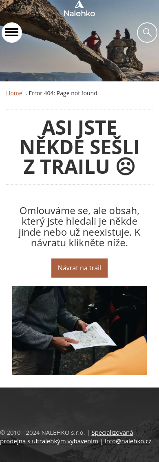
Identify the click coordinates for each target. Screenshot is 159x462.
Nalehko (79, 8)
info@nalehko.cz (128, 441)
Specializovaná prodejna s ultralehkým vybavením (66, 436)
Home (14, 93)
